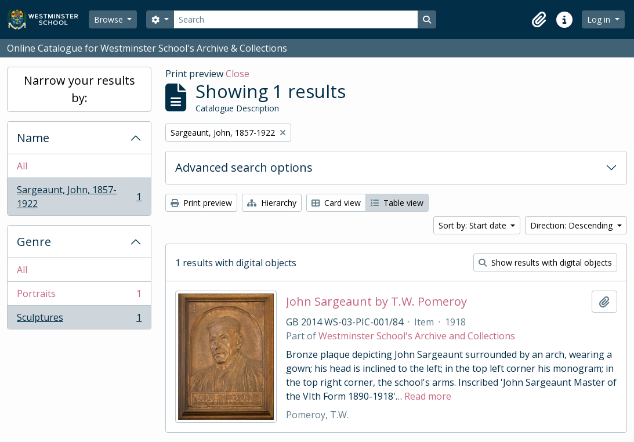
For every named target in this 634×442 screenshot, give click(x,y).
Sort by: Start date (474, 225)
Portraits (79, 296)
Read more (427, 396)
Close (237, 73)
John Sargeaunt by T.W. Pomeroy (376, 302)
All (22, 166)
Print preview (201, 202)
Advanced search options (244, 167)
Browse (109, 19)
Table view (397, 202)
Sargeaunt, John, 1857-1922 (79, 196)
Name (33, 138)
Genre (34, 241)
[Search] (295, 19)
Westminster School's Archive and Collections (416, 335)
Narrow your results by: (79, 89)
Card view (336, 202)
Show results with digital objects (545, 262)
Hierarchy (271, 202)
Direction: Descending (572, 225)
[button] (539, 19)
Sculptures (79, 319)
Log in (600, 19)
